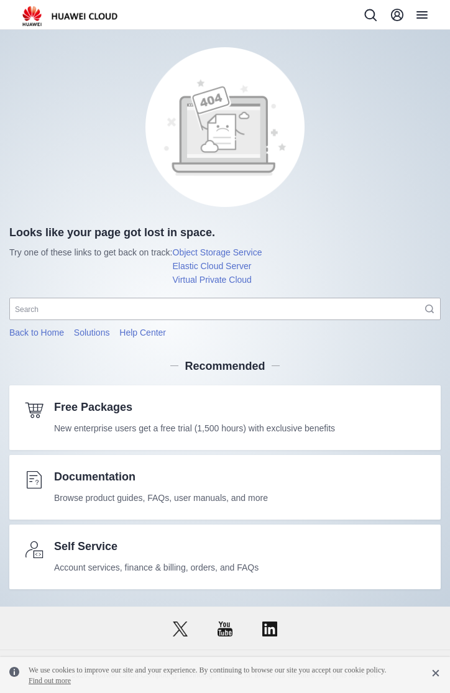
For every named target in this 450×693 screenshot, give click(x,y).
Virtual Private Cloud (212, 280)
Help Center (142, 332)
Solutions (92, 332)
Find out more (50, 680)
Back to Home (36, 332)
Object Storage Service (217, 252)
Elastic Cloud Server (212, 266)
